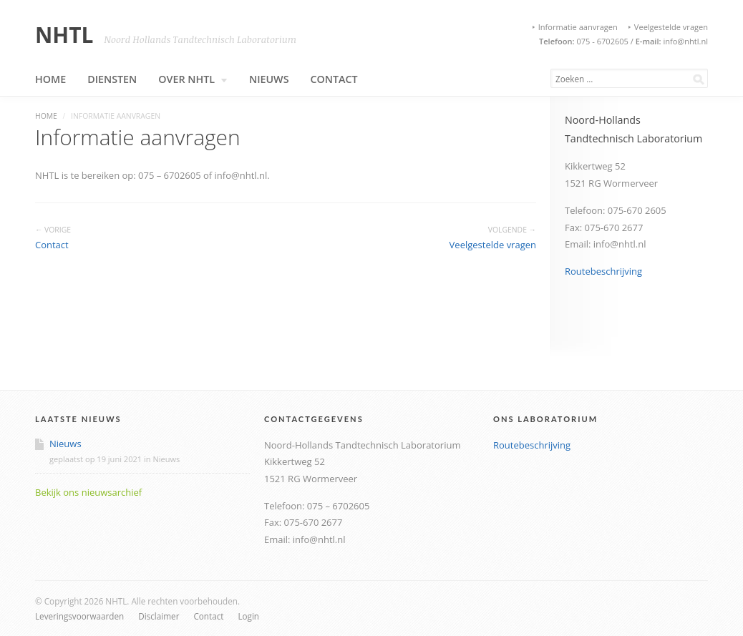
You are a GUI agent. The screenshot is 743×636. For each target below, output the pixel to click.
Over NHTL (193, 79)
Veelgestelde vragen (671, 26)
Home (50, 79)
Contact (334, 79)
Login (248, 616)
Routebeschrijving (603, 271)
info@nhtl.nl (684, 41)
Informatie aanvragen (578, 26)
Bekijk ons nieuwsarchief (88, 492)
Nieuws (269, 79)
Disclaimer (158, 616)
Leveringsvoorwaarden (79, 616)
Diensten (112, 79)
